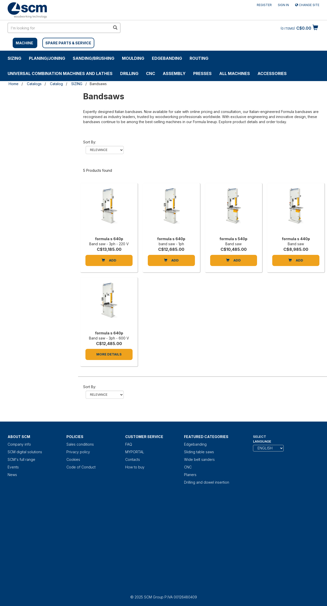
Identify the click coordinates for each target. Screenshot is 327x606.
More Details (109, 354)
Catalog (56, 84)
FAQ (128, 444)
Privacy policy (78, 452)
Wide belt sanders (199, 459)
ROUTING (199, 58)
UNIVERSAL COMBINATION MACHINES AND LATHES (60, 73)
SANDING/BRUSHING (93, 58)
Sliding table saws (199, 452)
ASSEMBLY (174, 73)
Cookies (73, 459)
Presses (202, 73)
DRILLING (129, 73)
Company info (19, 444)
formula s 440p (296, 239)
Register (264, 5)
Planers (190, 474)
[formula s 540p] (233, 211)
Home (14, 84)
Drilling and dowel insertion (206, 482)
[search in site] (59, 28)
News (12, 474)
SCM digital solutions (25, 452)
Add (109, 260)
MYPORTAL (134, 452)
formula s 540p (233, 239)
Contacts (132, 459)
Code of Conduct (81, 467)
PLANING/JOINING (47, 58)
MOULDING (133, 58)
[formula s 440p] (295, 211)
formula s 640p (109, 239)
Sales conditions (80, 444)
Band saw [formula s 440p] (296, 244)
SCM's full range (21, 459)
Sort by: (89, 142)
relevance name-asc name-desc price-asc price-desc (105, 150)
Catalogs (34, 84)
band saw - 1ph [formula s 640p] (171, 244)
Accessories (272, 73)
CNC (150, 73)
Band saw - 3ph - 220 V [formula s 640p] (109, 244)
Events (13, 467)
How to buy (134, 467)
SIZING (14, 58)
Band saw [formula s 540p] (233, 244)
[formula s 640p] (109, 211)
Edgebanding (167, 58)
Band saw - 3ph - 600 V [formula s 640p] (109, 338)
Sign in (283, 5)
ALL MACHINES (234, 73)
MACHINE (24, 43)
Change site (307, 5)
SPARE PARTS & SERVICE (68, 43)
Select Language (262, 438)
